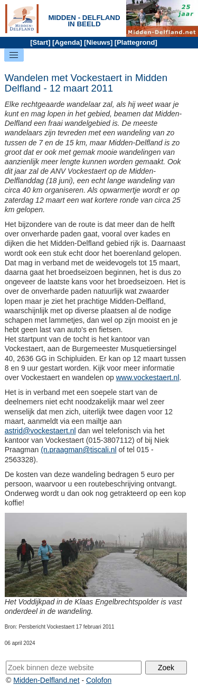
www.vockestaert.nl (148, 377)
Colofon (98, 680)
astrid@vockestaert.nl (40, 430)
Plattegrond (136, 42)
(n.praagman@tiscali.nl (78, 449)
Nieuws (98, 42)
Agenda (67, 42)
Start (41, 42)
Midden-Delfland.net (46, 680)
